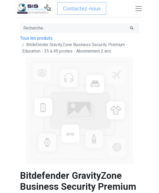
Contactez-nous (82, 8)
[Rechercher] (131, 28)
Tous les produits (36, 38)
